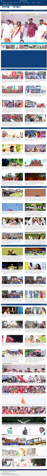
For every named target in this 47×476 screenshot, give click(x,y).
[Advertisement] (24, 59)
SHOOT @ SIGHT (26, 2)
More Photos (43, 69)
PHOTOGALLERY (14, 0)
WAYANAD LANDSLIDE (7, 4)
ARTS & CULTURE (17, 2)
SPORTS (33, 2)
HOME (3, 2)
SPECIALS (39, 2)
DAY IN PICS (9, 2)
